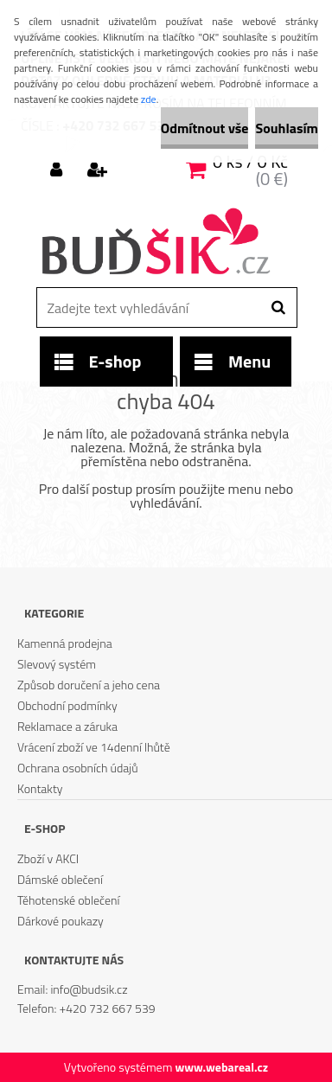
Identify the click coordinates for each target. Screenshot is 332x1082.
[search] (278, 307)
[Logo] (155, 243)
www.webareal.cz (221, 1067)
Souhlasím (286, 128)
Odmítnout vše (205, 128)
